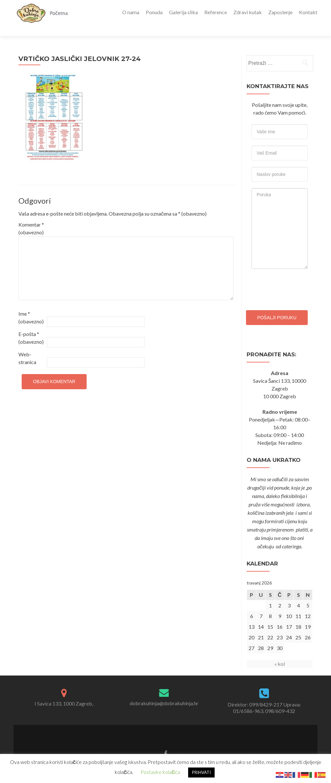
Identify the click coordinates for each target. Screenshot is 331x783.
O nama (130, 12)
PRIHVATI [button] (201, 772)
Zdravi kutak (247, 12)
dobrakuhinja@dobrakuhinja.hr (164, 692)
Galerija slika (183, 12)
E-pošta (31, 326)
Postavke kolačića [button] (160, 772)
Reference (215, 12)
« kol (279, 652)
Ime (31, 306)
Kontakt (308, 12)
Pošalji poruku (276, 306)
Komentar (31, 217)
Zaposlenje (280, 12)
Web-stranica (27, 347)
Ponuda (154, 12)
